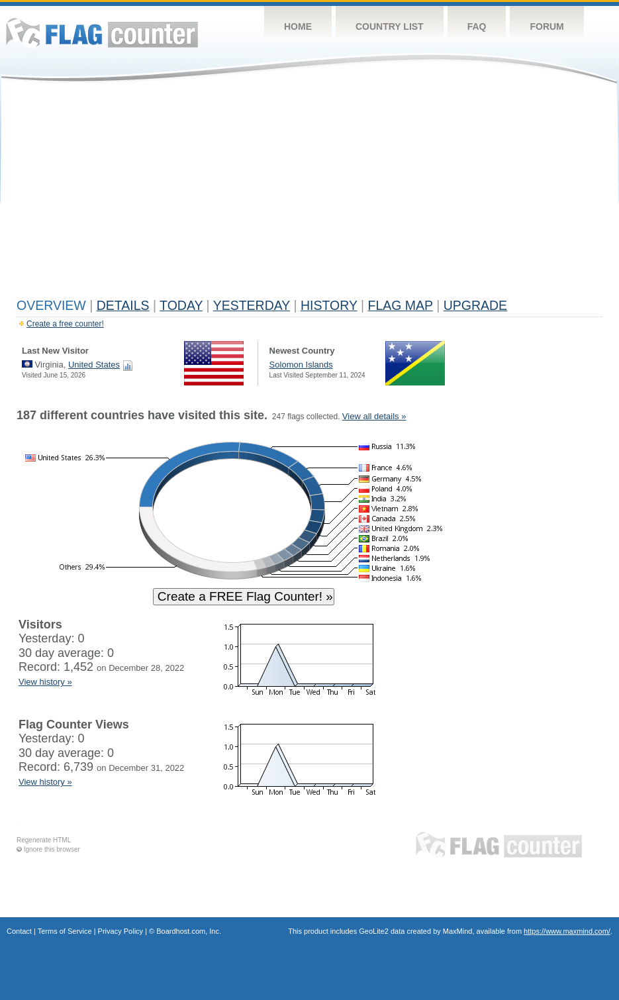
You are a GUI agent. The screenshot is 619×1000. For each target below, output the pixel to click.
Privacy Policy (120, 931)
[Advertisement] (309, 193)
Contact (19, 931)
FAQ (477, 26)
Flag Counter (102, 33)
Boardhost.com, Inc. (188, 931)
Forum (546, 26)
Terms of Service (65, 931)
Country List (390, 26)
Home (298, 26)
